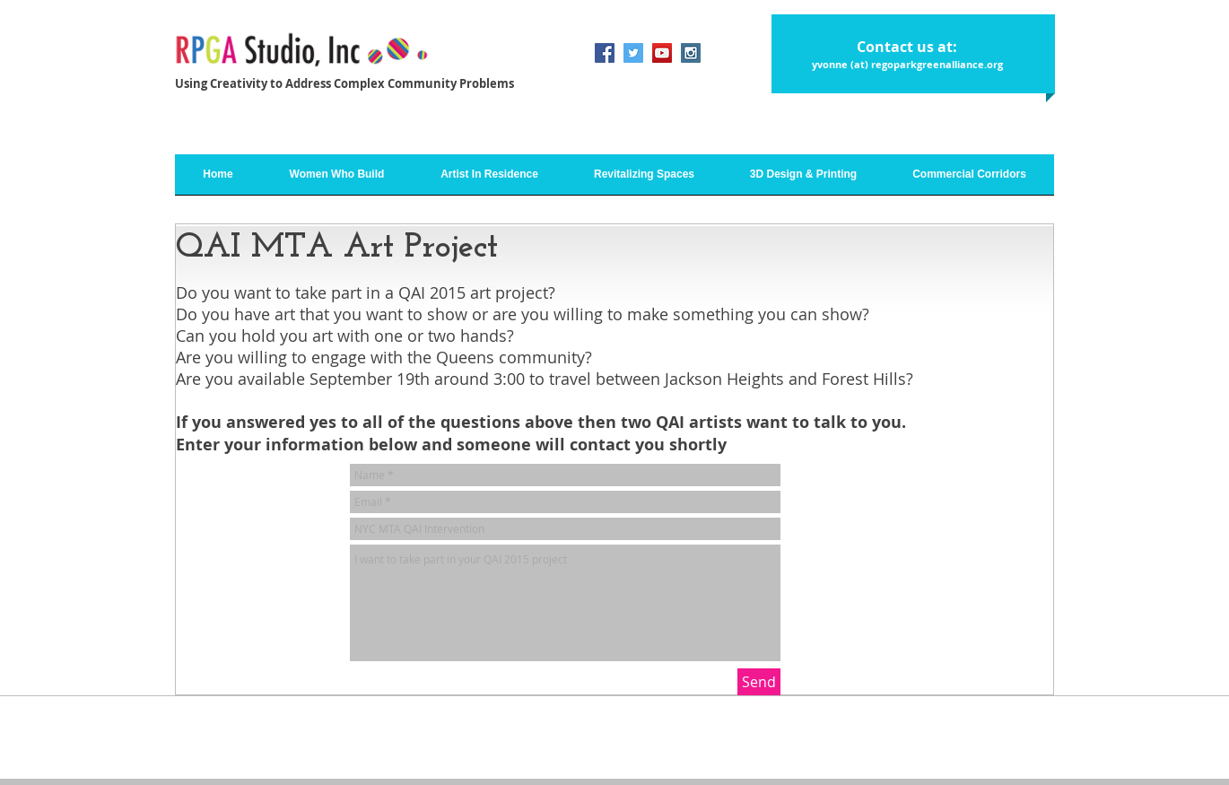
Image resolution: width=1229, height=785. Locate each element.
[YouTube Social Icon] (662, 53)
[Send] (758, 681)
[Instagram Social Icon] (691, 53)
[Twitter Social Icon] (633, 53)
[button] (489, 180)
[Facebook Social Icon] (604, 53)
